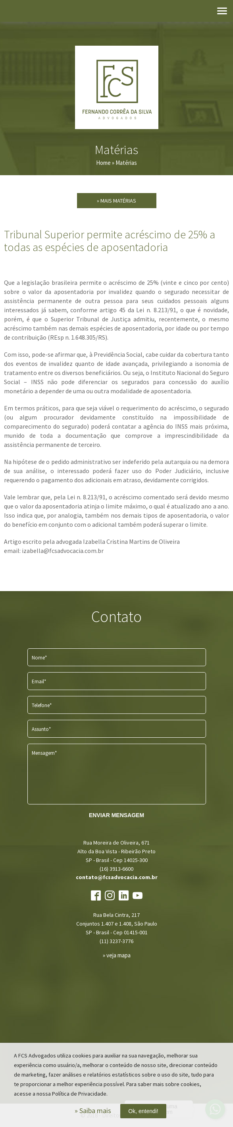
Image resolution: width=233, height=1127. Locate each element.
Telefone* (42, 705)
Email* (39, 681)
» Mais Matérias (116, 200)
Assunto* (41, 729)
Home (103, 162)
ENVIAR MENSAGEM (116, 815)
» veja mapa (117, 955)
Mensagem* (44, 753)
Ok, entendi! (143, 1111)
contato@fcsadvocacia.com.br (117, 877)
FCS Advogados (116, 87)
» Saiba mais (93, 1110)
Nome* (39, 657)
